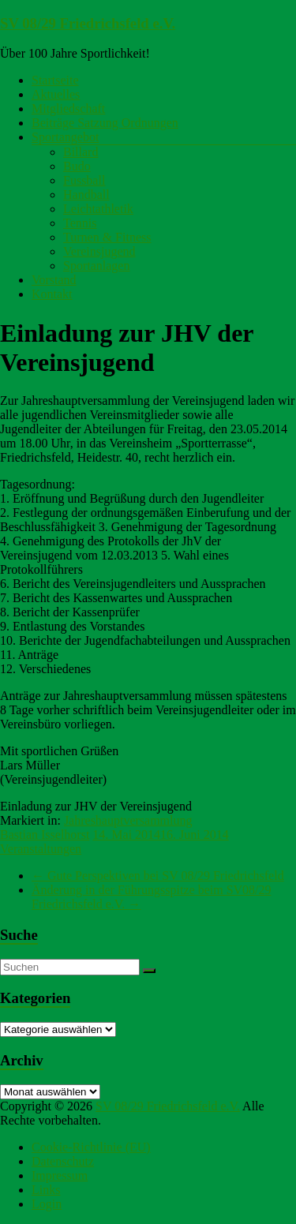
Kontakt (52, 294)
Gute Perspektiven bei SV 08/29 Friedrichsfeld (158, 875)
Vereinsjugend (99, 251)
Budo (77, 166)
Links (46, 1189)
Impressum (60, 1175)
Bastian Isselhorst (44, 834)
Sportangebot (65, 137)
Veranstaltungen (40, 848)
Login (47, 1204)
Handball (86, 194)
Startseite (55, 80)
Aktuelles (56, 94)
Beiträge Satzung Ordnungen (105, 122)
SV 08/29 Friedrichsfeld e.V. (87, 23)
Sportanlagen (96, 265)
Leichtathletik (98, 208)
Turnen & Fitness (107, 237)
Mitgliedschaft (68, 108)
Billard (80, 152)
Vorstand (54, 279)
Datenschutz (63, 1161)
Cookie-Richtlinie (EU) (91, 1147)
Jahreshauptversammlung (128, 820)
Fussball (84, 180)
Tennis (79, 223)
